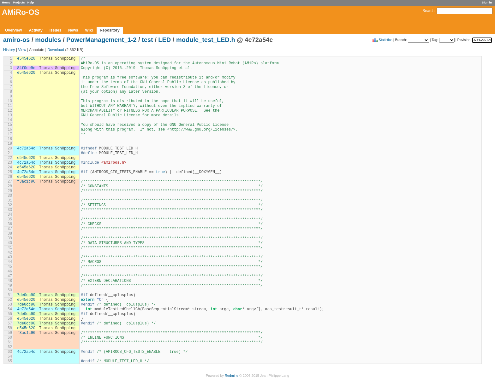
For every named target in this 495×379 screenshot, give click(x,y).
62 (10, 347)
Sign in (487, 2)
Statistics (385, 40)
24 (10, 167)
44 (10, 262)
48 (10, 281)
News (73, 30)
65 (10, 361)
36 (10, 224)
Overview (13, 30)
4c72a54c (26, 148)
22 (10, 158)
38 (10, 233)
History (9, 50)
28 (10, 186)
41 (10, 248)
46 (10, 271)
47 (10, 276)
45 (10, 267)
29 (10, 191)
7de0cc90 (26, 295)
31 (10, 200)
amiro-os (16, 39)
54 (10, 309)
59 (10, 333)
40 (10, 243)
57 (10, 323)
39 (10, 238)
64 (10, 356)
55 (10, 314)
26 (10, 177)
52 (10, 300)
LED (164, 39)
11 (10, 106)
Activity (35, 30)
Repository (110, 30)
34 (10, 215)
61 (10, 342)
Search (428, 11)
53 (10, 304)
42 (10, 252)
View (22, 50)
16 (10, 129)
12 (10, 110)
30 (10, 196)
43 (10, 257)
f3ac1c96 (26, 181)
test (147, 39)
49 (10, 285)
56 (10, 319)
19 (10, 144)
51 (10, 295)
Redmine (231, 375)
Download (55, 50)
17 (10, 134)
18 (10, 139)
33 (10, 210)
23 (10, 162)
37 (10, 229)
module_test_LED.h (205, 39)
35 (10, 219)
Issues (55, 30)
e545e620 (26, 58)
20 (10, 148)
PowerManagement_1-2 (101, 39)
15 (10, 125)
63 (10, 352)
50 (10, 290)
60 (10, 337)
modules (48, 39)
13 (10, 115)
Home (6, 2)
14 (10, 120)
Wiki (89, 30)
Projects (19, 2)
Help (30, 2)
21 (10, 153)
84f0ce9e (26, 68)
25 (10, 172)
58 (10, 328)
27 (10, 181)
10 (10, 101)
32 (10, 205)
